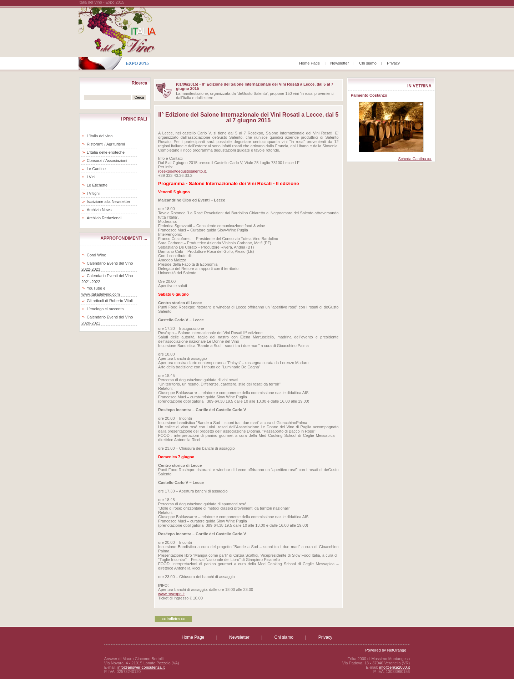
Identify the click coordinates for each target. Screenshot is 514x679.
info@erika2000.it (394, 667)
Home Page (309, 63)
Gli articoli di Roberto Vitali (110, 300)
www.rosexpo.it (171, 594)
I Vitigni (93, 193)
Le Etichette (97, 185)
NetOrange (396, 650)
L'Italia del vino (99, 136)
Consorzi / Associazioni (107, 160)
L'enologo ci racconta (105, 309)
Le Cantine (96, 169)
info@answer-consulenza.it (141, 667)
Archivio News (99, 210)
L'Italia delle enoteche (106, 152)
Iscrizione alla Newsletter (108, 201)
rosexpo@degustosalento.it (182, 171)
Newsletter (339, 63)
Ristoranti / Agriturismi (106, 144)
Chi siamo (368, 63)
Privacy (393, 63)
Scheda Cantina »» (415, 159)
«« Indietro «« (173, 619)
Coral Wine (96, 255)
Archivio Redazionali (104, 218)
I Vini (91, 177)
